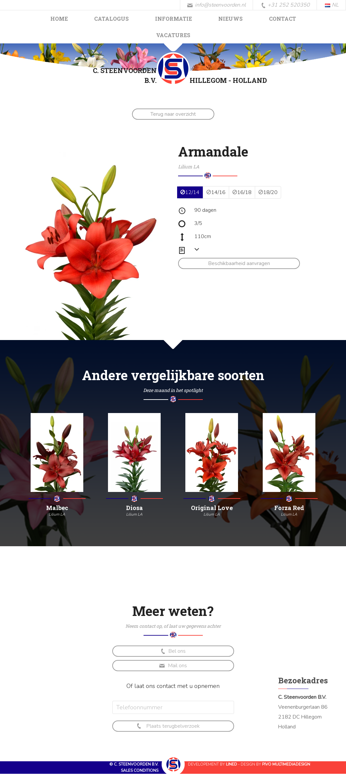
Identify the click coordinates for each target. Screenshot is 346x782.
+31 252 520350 (285, 5)
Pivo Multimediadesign (286, 764)
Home (59, 18)
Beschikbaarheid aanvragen (239, 263)
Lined (231, 764)
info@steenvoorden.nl (216, 5)
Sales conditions (139, 770)
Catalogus (111, 18)
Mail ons (173, 665)
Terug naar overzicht (173, 114)
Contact (282, 18)
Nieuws (230, 18)
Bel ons (173, 651)
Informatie (173, 18)
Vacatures (173, 35)
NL (332, 5)
